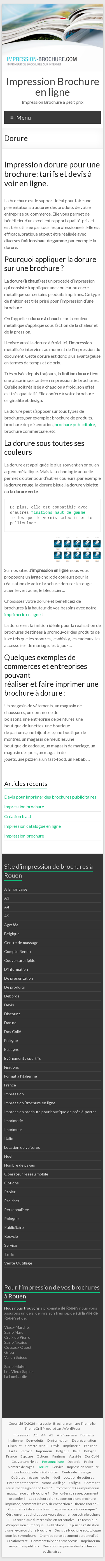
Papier (9, 1191)
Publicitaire (14, 1227)
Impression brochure (24, 806)
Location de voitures (22, 1147)
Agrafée (11, 924)
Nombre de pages (19, 1165)
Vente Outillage (18, 1263)
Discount (12, 1013)
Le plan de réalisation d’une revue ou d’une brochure (51, 1527)
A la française (15, 889)
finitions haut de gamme (58, 512)
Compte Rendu (17, 951)
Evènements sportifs (22, 1058)
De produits (14, 987)
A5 (6, 915)
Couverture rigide (19, 960)
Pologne (11, 1218)
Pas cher (11, 1200)
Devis (9, 1004)
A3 (6, 898)
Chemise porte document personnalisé (68, 1535)
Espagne (11, 1049)
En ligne (11, 1040)
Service (10, 1245)
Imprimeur (13, 1129)
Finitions (11, 1067)
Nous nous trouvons (22, 1308)
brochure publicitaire (74, 424)
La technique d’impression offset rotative (43, 1520)
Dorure (10, 1022)
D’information (16, 969)
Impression (14, 1093)
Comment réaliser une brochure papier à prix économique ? (52, 1509)
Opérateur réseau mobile (26, 1174)
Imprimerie (13, 1120)
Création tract (17, 816)
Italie (8, 1138)
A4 (6, 907)
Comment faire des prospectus (54, 1541)
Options (11, 1182)
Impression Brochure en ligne (52, 86)
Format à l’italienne (20, 1076)
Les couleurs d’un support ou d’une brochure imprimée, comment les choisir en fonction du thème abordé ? (51, 1501)
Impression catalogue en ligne (32, 826)
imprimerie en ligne (22, 614)
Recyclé (11, 1236)
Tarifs (9, 1254)
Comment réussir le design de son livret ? (53, 1485)
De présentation (18, 978)
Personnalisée (16, 1209)
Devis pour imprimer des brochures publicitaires (50, 796)
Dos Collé (12, 1031)
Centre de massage (21, 942)
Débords (11, 996)
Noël (8, 1156)
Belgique (12, 933)
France (10, 1085)
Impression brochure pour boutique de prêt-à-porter (50, 1111)
